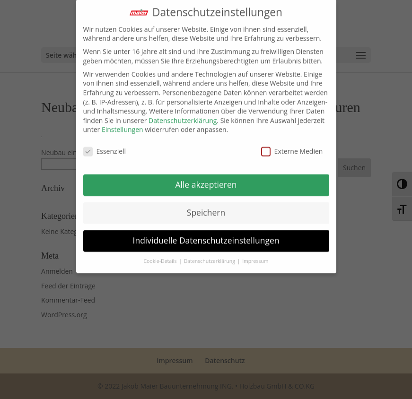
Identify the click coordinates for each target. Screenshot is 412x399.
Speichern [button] (206, 207)
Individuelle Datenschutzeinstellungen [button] (206, 235)
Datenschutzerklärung (183, 115)
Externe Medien (292, 146)
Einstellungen (122, 125)
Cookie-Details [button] (160, 256)
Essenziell (104, 146)
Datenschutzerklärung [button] (210, 256)
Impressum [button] (255, 256)
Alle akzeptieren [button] (206, 179)
